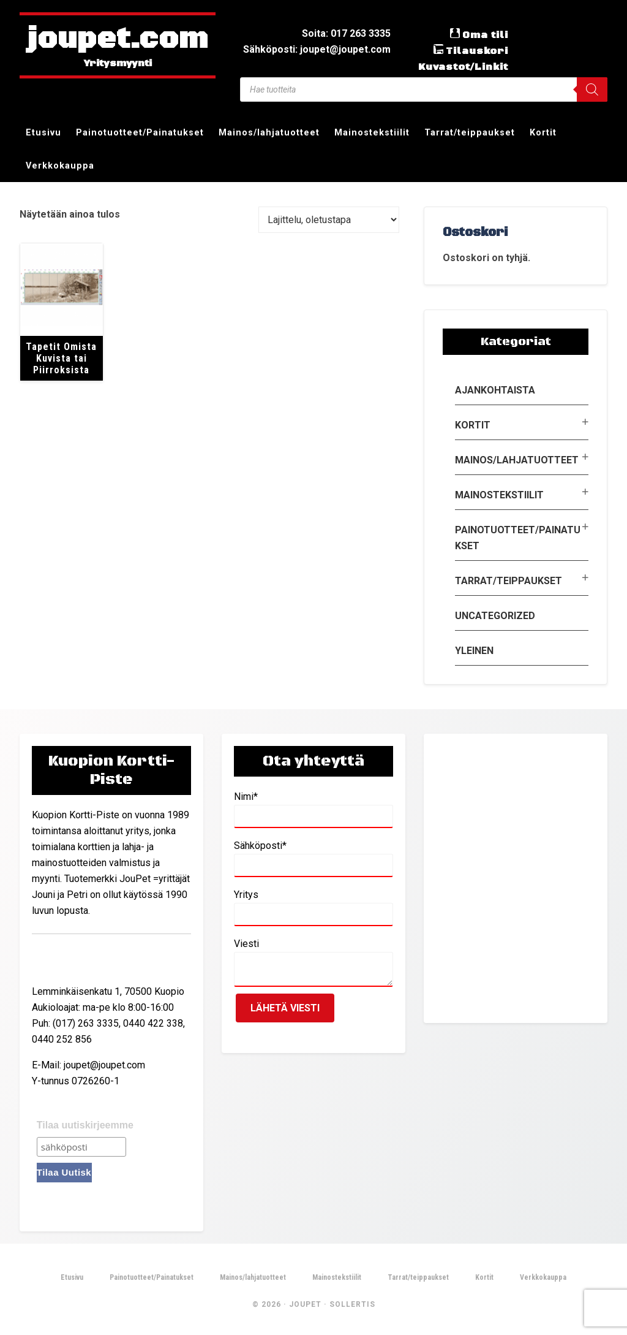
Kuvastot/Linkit (463, 67)
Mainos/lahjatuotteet (517, 460)
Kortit (472, 425)
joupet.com (117, 40)
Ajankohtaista (495, 390)
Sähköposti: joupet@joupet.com (317, 49)
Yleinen (474, 650)
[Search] (592, 89)
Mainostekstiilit (499, 495)
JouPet (305, 1304)
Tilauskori (477, 51)
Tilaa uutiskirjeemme (85, 1125)
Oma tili (485, 35)
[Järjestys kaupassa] (328, 220)
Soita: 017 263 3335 (346, 33)
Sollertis (352, 1304)
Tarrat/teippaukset (508, 581)
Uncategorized (495, 616)
